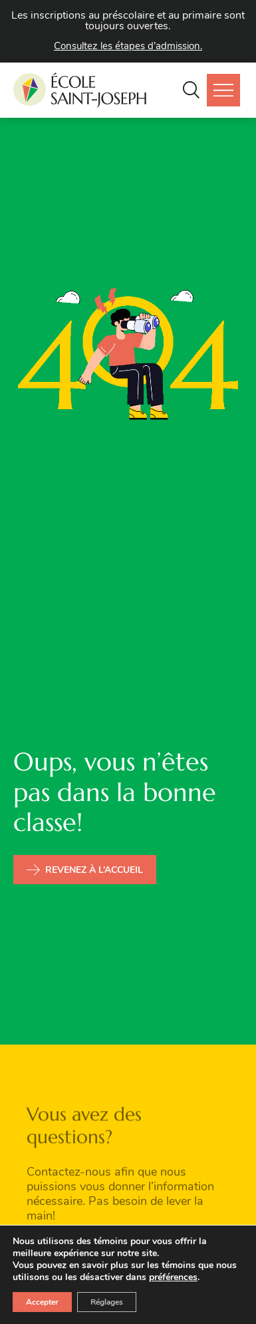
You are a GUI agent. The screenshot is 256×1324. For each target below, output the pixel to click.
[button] (191, 90)
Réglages (106, 1302)
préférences (173, 1277)
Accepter (42, 1302)
